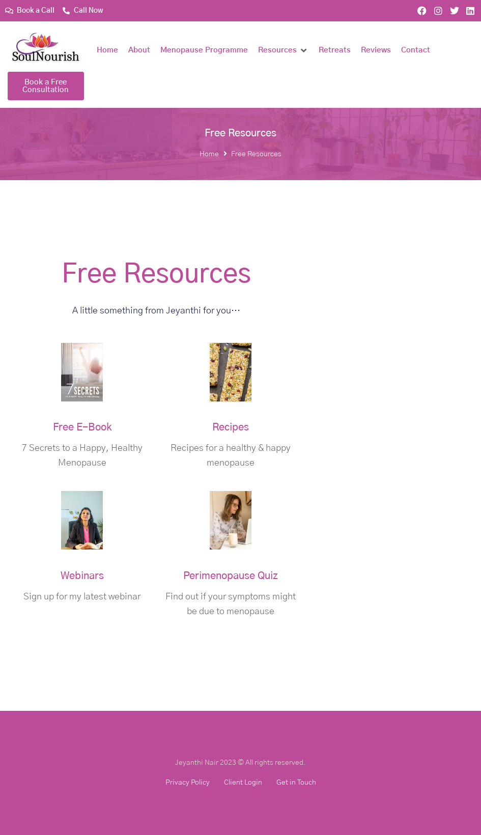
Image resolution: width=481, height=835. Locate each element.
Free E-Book (82, 427)
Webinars (82, 576)
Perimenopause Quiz (230, 576)
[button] (283, 50)
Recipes (230, 427)
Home (209, 154)
